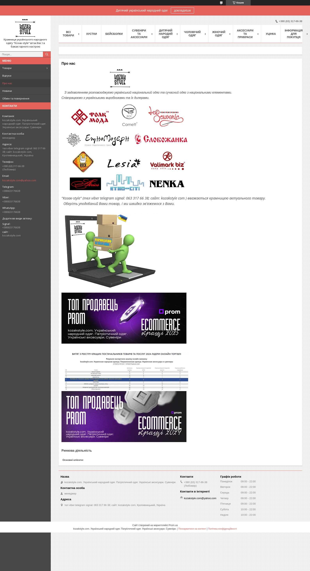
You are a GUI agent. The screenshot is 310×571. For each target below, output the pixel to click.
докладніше (182, 10)
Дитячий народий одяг (166, 34)
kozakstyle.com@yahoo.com (19, 180)
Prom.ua (173, 525)
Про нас (7, 83)
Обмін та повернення (15, 98)
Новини (7, 91)
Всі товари (68, 33)
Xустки (91, 33)
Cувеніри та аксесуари (139, 34)
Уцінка (271, 33)
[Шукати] (47, 54)
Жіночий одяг (218, 33)
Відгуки (6, 75)
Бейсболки (114, 33)
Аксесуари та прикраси (245, 34)
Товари (7, 68)
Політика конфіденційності (222, 528)
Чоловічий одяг (192, 33)
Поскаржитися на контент (192, 528)
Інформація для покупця (294, 34)
